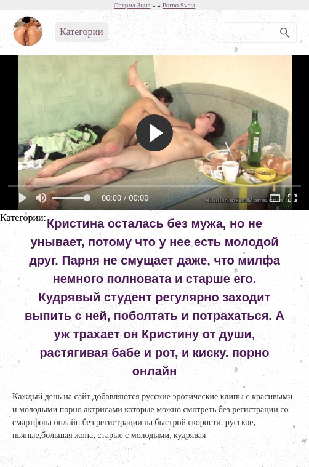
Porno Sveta (179, 5)
